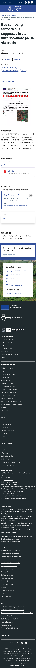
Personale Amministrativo (9, 354)
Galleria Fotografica (7, 456)
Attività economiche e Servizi (10, 462)
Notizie (14, 16)
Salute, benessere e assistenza (11, 401)
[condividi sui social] (5, 59)
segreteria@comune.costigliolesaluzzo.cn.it (19, 489)
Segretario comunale (12, 195)
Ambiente (4, 371)
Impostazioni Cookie (7, 584)
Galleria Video (5, 459)
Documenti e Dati (6, 348)
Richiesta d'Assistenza (8, 569)
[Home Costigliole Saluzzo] (17, 8)
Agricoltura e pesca (7, 368)
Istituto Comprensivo (7, 622)
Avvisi (3, 436)
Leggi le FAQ (5, 560)
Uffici (2, 345)
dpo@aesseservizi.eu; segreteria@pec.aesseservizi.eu (11, 540)
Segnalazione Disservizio (9, 566)
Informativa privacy (7, 578)
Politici (3, 357)
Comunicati (4, 427)
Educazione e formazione (9, 389)
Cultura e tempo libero (8, 386)
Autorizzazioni (5, 380)
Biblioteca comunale (7, 430)
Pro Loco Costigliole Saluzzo (10, 628)
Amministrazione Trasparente (10, 550)
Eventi (3, 447)
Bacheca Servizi (6, 572)
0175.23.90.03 (8, 480)
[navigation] (4, 8)
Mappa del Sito (6, 596)
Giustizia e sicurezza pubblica (10, 392)
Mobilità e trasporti (7, 398)
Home (3, 16)
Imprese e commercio (8, 395)
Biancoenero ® (19, 660)
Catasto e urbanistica (8, 383)
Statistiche (4, 593)
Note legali (4, 581)
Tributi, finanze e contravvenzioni (11, 404)
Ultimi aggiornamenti (7, 590)
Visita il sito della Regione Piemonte (12, 607)
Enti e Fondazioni (6, 351)
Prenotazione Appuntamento (10, 563)
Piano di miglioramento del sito (11, 557)
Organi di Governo (7, 339)
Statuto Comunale (7, 575)
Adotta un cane (6, 625)
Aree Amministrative (7, 342)
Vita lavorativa (5, 411)
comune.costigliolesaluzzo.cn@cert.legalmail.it (20, 486)
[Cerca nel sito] (31, 8)
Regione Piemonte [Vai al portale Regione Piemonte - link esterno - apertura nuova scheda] (7, 2)
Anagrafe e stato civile (8, 374)
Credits (3, 587)
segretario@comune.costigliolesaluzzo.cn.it (16, 206)
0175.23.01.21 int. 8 (16, 202)
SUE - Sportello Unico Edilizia (10, 619)
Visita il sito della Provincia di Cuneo (12, 610)
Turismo (3, 408)
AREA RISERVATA (17, 665)
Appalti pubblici (6, 377)
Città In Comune (15, 656)
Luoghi (3, 450)
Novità (8, 16)
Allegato (11, 171)
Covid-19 (4, 433)
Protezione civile (6, 424)
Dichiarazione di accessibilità (10, 553)
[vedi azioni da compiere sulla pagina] (16, 59)
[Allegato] (5, 171)
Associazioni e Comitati (8, 465)
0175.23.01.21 (8, 477)
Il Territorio (4, 453)
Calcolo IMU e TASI (7, 616)
